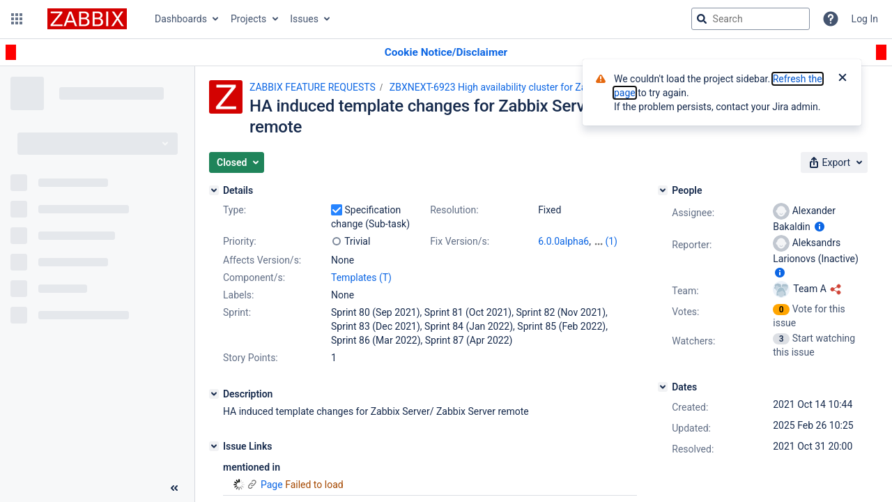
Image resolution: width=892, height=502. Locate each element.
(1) (611, 241)
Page (272, 484)
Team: (685, 290)
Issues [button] (304, 18)
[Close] (842, 79)
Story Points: (250, 357)
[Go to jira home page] (87, 19)
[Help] (831, 19)
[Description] (214, 394)
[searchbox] (750, 19)
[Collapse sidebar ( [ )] (174, 488)
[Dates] (663, 387)
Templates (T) (361, 277)
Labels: (238, 295)
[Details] (214, 190)
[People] (663, 190)
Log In (865, 18)
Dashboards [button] (181, 18)
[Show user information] (819, 226)
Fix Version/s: (459, 241)
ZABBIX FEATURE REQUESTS (312, 87)
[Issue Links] (214, 446)
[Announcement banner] (446, 52)
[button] (16, 19)
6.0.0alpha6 (563, 241)
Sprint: (237, 312)
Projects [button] (248, 18)
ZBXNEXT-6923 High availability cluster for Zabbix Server (512, 87)
